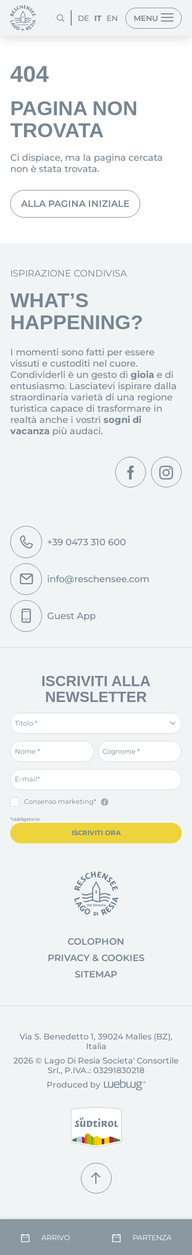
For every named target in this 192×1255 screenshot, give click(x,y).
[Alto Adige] (96, 1127)
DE (83, 18)
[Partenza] (141, 1237)
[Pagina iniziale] (23, 18)
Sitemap (96, 974)
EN (112, 18)
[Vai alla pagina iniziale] (96, 893)
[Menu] (153, 18)
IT (97, 18)
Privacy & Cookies (96, 958)
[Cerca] (60, 18)
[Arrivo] (50, 1237)
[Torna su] (96, 1178)
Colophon (96, 941)
